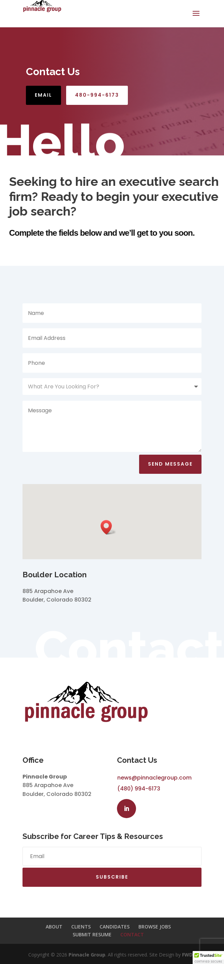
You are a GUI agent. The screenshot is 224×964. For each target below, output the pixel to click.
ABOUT (54, 926)
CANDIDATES (115, 926)
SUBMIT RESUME (92, 934)
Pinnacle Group (87, 954)
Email (43, 95)
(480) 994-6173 (138, 789)
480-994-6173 (97, 95)
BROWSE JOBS (154, 926)
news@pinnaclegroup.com (154, 778)
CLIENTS (81, 926)
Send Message (170, 463)
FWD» (189, 954)
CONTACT (132, 934)
